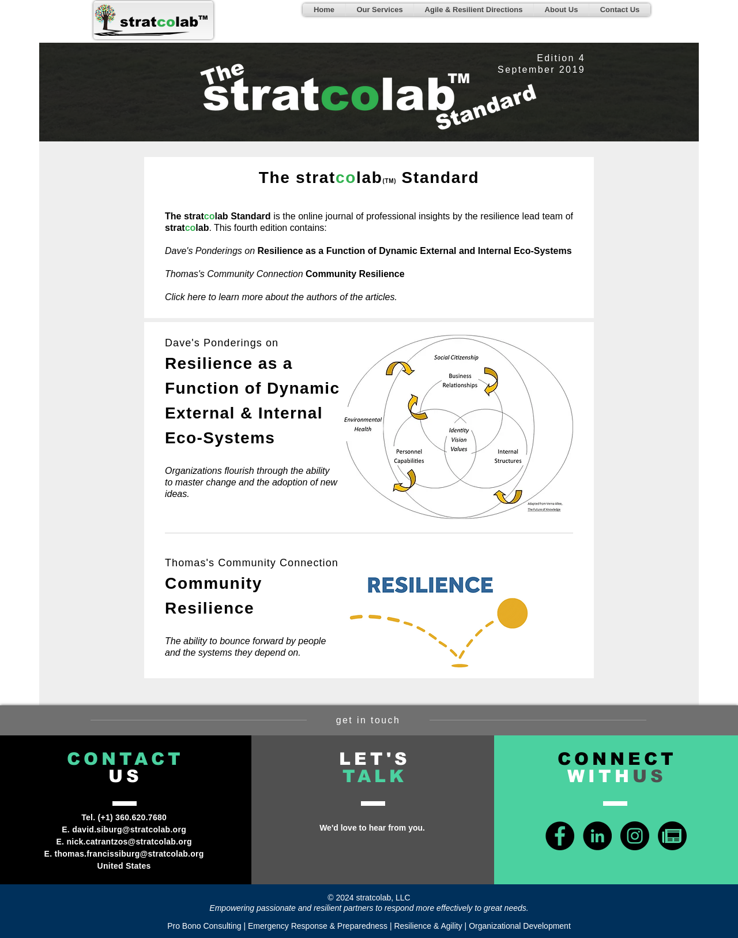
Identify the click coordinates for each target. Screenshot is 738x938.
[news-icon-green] (672, 835)
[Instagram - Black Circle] (634, 835)
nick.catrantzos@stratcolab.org (128, 841)
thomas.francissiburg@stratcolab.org (129, 853)
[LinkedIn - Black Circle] (597, 835)
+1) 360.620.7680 (133, 817)
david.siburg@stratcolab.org (129, 829)
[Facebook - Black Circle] (559, 835)
